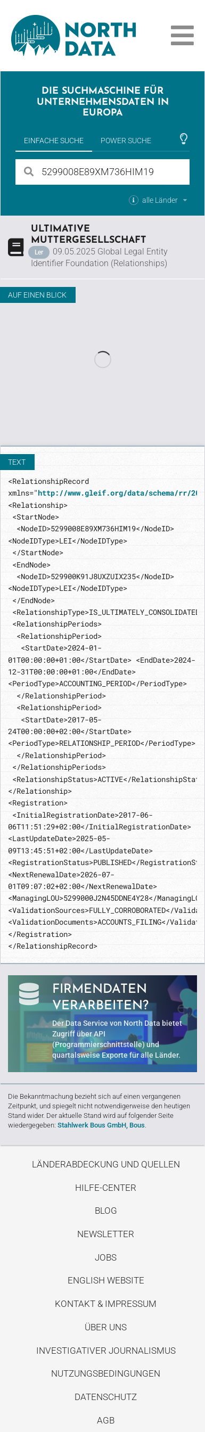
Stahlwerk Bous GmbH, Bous (101, 1125)
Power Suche (126, 140)
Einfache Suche (54, 140)
